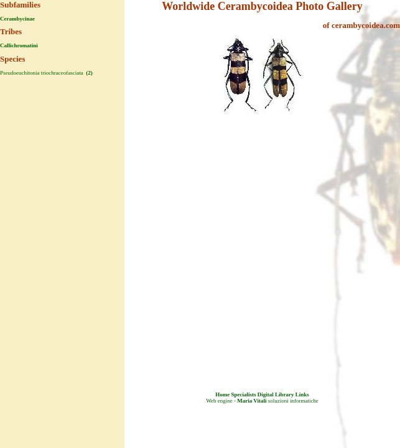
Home (222, 394)
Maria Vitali (251, 401)
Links (302, 394)
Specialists (243, 394)
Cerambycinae (17, 19)
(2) (89, 73)
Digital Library (276, 394)
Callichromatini (19, 45)
